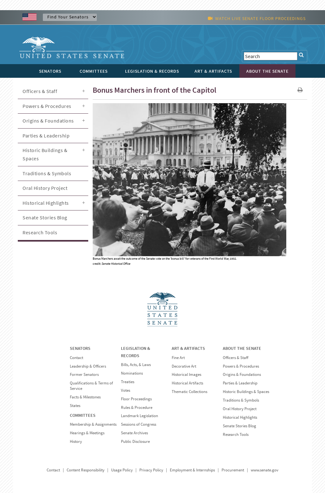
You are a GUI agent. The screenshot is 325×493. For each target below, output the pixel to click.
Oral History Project (45, 188)
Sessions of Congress (138, 424)
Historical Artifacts (187, 383)
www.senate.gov (264, 470)
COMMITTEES (83, 415)
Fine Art (178, 357)
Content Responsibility (85, 470)
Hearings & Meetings (87, 433)
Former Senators (84, 374)
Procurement (233, 470)
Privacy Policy (151, 470)
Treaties (127, 381)
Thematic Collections (189, 391)
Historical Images (186, 374)
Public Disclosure (135, 441)
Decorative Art (184, 366)
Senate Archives (134, 433)
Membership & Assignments (93, 424)
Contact (76, 357)
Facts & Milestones (85, 397)
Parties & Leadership (46, 135)
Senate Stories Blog (45, 217)
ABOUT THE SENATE (242, 348)
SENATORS (80, 348)
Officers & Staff (40, 91)
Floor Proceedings (136, 399)
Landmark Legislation (139, 415)
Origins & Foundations (48, 120)
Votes (125, 390)
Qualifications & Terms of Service (91, 385)
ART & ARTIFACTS (188, 348)
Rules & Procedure (136, 407)
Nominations (132, 373)
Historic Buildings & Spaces (45, 154)
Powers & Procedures (47, 106)
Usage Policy (122, 470)
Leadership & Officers (88, 366)
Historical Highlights (46, 203)
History (76, 441)
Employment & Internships (192, 470)
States (75, 405)
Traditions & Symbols (47, 173)
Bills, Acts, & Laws (136, 364)
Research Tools (40, 232)
